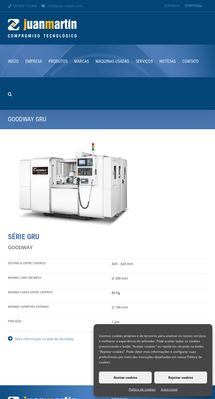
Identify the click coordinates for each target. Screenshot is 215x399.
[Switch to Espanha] (172, 5)
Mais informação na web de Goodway (44, 338)
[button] (10, 93)
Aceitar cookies (125, 377)
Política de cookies (142, 389)
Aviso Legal (169, 389)
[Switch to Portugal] (193, 5)
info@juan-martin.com (65, 5)
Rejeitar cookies (180, 377)
